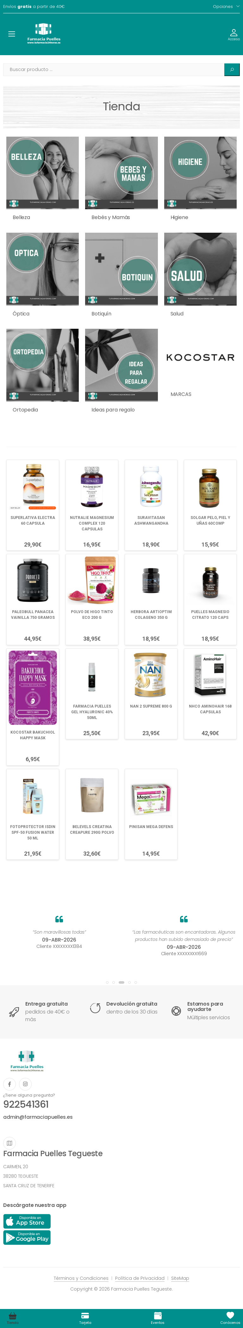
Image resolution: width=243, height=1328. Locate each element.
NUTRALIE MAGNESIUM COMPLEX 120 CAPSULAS (92, 523)
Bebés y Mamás (110, 217)
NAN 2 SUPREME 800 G (151, 706)
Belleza (21, 217)
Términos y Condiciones (81, 1278)
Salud (177, 313)
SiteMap (180, 1278)
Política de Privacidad (140, 1278)
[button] (107, 982)
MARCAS (181, 394)
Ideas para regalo (112, 409)
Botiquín (101, 313)
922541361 (25, 1104)
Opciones (223, 6)
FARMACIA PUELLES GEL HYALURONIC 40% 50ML (92, 712)
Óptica (21, 313)
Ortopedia (25, 409)
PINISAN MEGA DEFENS (151, 827)
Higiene (179, 217)
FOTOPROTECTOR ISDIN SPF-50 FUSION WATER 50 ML (32, 832)
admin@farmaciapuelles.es (38, 1117)
